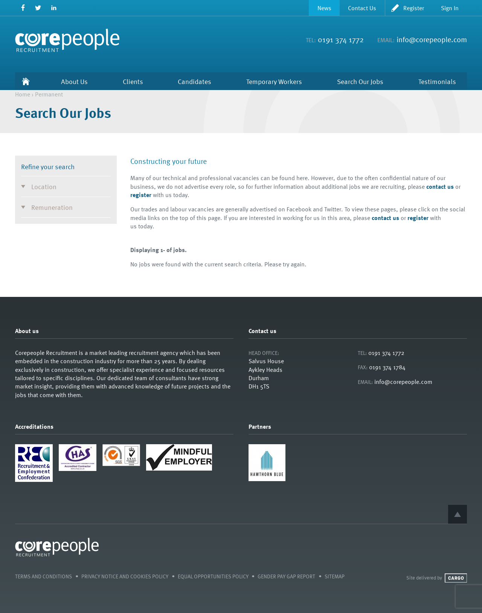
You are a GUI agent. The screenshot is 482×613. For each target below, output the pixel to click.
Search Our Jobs (360, 81)
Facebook (23, 7)
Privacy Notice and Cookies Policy (124, 576)
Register (413, 7)
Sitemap (335, 576)
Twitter (38, 7)
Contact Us (362, 7)
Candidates (194, 81)
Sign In (450, 7)
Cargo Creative (456, 577)
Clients (133, 81)
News (324, 7)
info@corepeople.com (432, 39)
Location (43, 186)
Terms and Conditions (43, 576)
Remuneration (52, 207)
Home (26, 81)
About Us (74, 81)
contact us (440, 186)
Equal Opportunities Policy (213, 576)
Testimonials (437, 81)
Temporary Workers (274, 81)
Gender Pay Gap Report (286, 576)
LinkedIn (53, 7)
